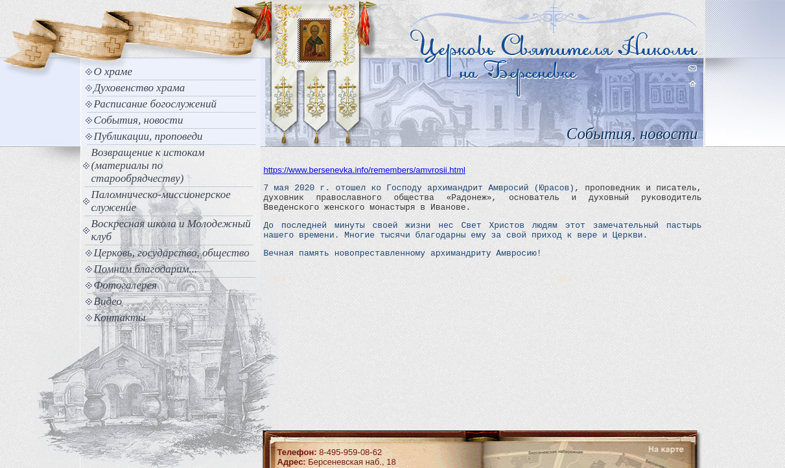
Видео (108, 301)
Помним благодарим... (146, 269)
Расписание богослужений (155, 104)
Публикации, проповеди (148, 136)
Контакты (120, 317)
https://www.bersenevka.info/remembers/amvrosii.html (364, 170)
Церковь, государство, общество (172, 253)
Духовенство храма (139, 88)
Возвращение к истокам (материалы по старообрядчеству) (148, 165)
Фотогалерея (125, 285)
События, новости (138, 120)
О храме (113, 71)
